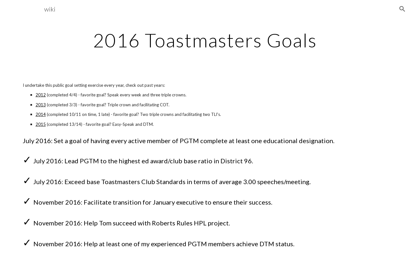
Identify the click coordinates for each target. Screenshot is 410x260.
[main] (205, 40)
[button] (402, 9)
